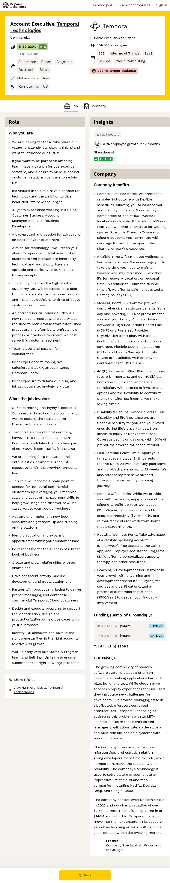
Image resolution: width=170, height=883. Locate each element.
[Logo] (14, 5)
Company (94, 106)
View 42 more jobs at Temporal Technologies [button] (36, 689)
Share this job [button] (22, 680)
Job (71, 106)
